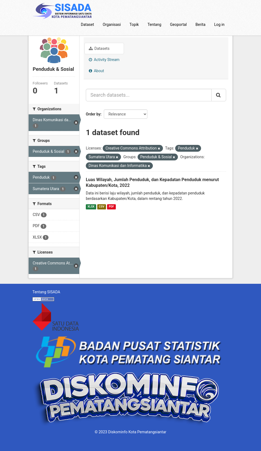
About (96, 71)
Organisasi (112, 24)
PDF (111, 206)
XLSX (90, 206)
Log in (219, 24)
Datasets (99, 48)
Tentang (154, 24)
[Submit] (218, 95)
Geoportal (178, 24)
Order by (93, 114)
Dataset (87, 24)
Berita (201, 24)
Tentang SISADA (46, 292)
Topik (134, 24)
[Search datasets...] (149, 95)
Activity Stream (104, 59)
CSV (101, 206)
